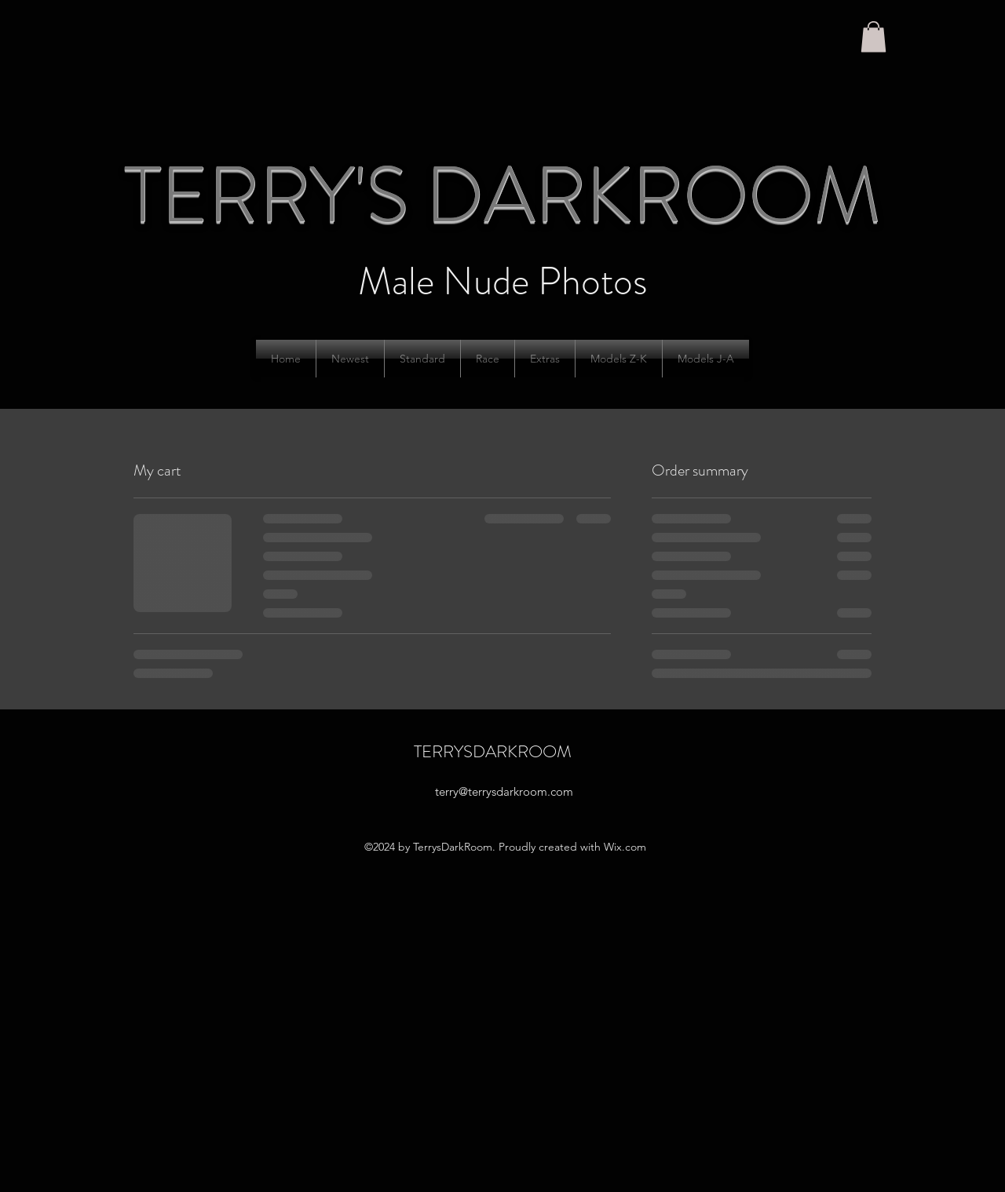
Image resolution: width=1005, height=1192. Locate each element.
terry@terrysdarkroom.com (504, 791)
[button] (873, 36)
